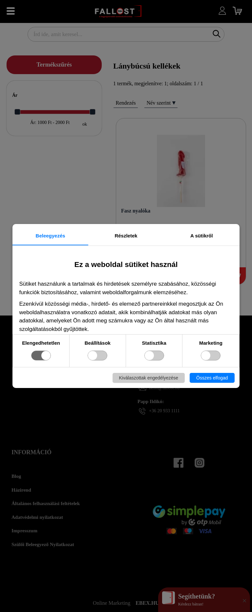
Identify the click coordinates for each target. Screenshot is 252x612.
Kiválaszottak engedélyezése (148, 377)
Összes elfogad (212, 377)
